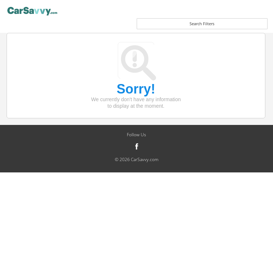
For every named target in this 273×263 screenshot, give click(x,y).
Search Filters (202, 23)
